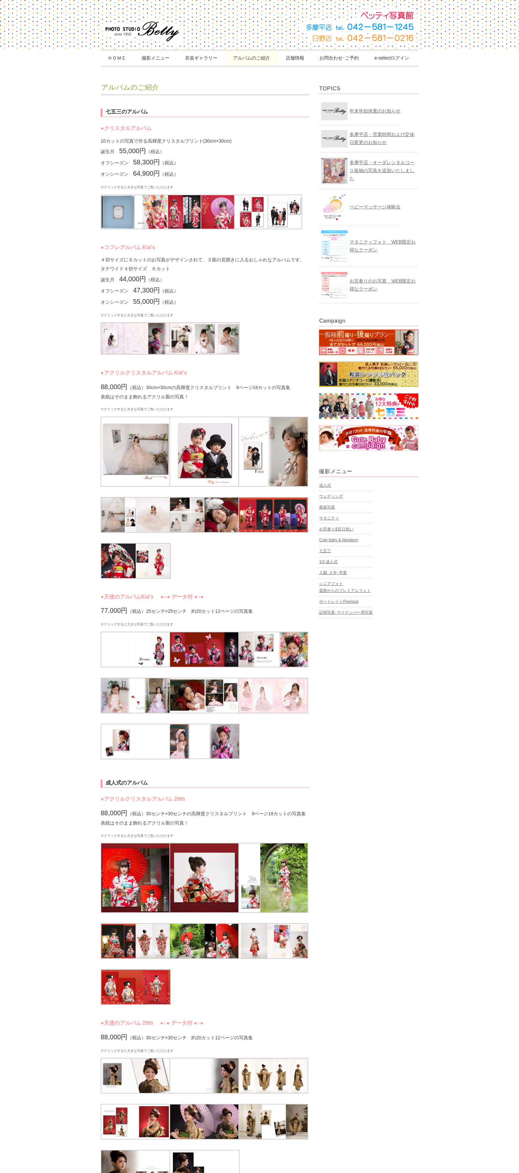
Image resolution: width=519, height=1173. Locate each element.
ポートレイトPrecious (338, 601)
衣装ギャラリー (201, 58)
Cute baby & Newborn (338, 540)
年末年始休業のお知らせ (375, 110)
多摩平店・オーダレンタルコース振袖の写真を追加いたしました (382, 170)
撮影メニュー (155, 58)
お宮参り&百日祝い (336, 529)
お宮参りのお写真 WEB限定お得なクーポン (383, 285)
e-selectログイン (391, 58)
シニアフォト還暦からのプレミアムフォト (345, 587)
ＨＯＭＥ (117, 58)
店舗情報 (295, 58)
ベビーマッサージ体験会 (375, 206)
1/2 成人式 (328, 562)
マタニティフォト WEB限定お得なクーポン (383, 245)
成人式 (325, 485)
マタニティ (329, 518)
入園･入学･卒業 (333, 572)
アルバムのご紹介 (251, 58)
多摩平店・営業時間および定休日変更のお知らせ (382, 138)
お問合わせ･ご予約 (339, 58)
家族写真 (327, 507)
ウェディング (331, 496)
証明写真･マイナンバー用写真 (346, 612)
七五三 (325, 551)
